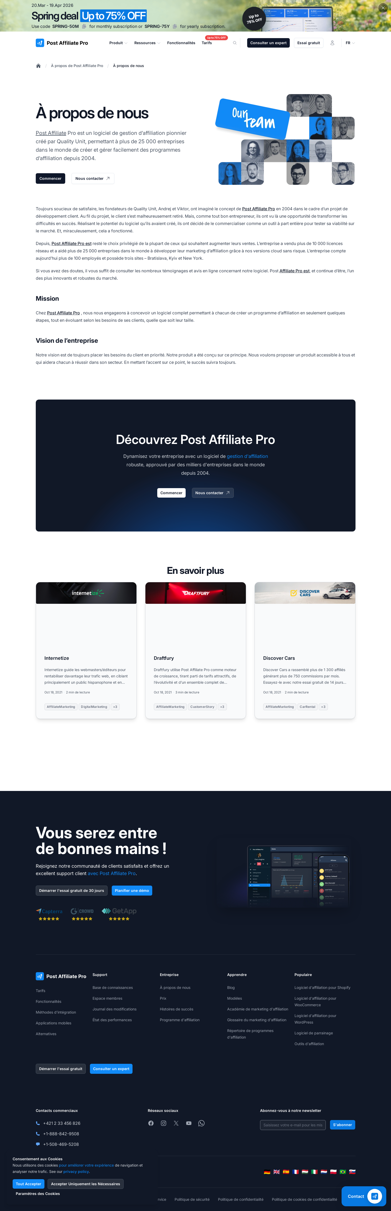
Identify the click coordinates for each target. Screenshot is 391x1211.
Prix (163, 998)
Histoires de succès (176, 1009)
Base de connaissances (113, 987)
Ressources (147, 42)
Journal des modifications (114, 1009)
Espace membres (107, 998)
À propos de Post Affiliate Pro (77, 65)
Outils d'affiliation (309, 1043)
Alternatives (46, 1033)
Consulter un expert (268, 42)
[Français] (295, 1171)
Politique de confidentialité (240, 1199)
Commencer (50, 178)
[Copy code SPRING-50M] (84, 26)
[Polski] (333, 1171)
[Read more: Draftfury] (195, 650)
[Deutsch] (267, 1171)
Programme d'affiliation (180, 1020)
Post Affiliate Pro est (72, 243)
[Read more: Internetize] (86, 650)
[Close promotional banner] (383, 8)
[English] (276, 1171)
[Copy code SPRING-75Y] (175, 26)
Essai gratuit (308, 42)
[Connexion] (332, 43)
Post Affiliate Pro (258, 208)
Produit (118, 42)
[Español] (286, 1171)
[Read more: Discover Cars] (305, 650)
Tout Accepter (28, 1184)
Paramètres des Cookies (38, 1193)
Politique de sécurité (192, 1199)
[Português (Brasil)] (343, 1171)
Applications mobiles (53, 1023)
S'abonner (342, 1124)
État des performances (112, 1020)
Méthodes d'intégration (56, 1012)
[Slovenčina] (352, 1171)
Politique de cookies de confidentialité (304, 1199)
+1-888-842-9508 (61, 1133)
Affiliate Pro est (294, 270)
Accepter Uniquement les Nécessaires (85, 1184)
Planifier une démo (132, 890)
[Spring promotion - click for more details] (195, 16)
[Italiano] (314, 1171)
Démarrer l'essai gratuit (60, 1068)
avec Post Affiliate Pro (112, 873)
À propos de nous (128, 65)
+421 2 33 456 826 (61, 1123)
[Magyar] (305, 1171)
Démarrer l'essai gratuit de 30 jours (71, 890)
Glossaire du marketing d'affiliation (256, 1020)
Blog (231, 987)
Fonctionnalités (48, 1001)
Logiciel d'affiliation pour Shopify (322, 987)
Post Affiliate (51, 133)
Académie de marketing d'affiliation (257, 1009)
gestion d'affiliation (247, 456)
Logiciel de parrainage (313, 1033)
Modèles (234, 998)
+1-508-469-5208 (61, 1144)
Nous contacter (92, 178)
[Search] (238, 43)
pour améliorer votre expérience (86, 1165)
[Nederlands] (324, 1171)
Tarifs (40, 990)
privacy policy (76, 1171)
